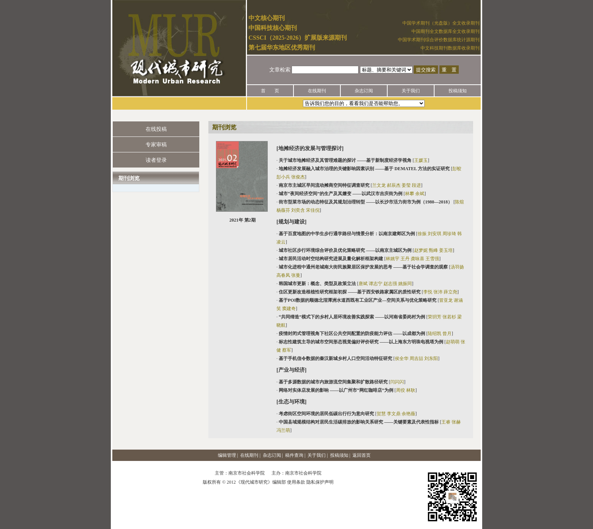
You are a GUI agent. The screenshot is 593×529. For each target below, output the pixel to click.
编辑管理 (227, 455)
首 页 (270, 90)
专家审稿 (156, 144)
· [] (352, 160)
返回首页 (361, 455)
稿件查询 (294, 455)
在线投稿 (156, 129)
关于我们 (411, 90)
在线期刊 (317, 90)
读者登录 (156, 160)
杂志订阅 (364, 90)
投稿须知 (458, 90)
